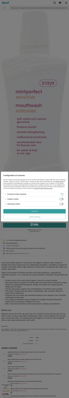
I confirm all (34, 211)
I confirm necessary (34, 217)
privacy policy (59, 181)
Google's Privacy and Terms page (43, 188)
